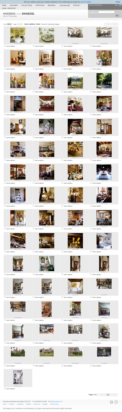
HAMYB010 (46, 135)
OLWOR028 (75, 317)
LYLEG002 (104, 363)
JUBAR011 (18, 340)
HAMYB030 (75, 226)
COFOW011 (18, 43)
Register (45, 404)
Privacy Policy (54, 404)
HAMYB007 (75, 112)
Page (14, 24)
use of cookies (86, 2)
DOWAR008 (104, 43)
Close (118, 2)
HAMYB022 (104, 180)
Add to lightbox (10, 46)
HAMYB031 (104, 226)
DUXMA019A (18, 317)
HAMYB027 (104, 203)
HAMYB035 (104, 249)
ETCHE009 (75, 66)
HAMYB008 (104, 112)
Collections (26, 5)
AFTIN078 (47, 272)
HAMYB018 (104, 157)
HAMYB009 (18, 135)
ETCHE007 (18, 66)
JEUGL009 (75, 294)
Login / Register (9, 8)
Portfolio (40, 5)
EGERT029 (104, 340)
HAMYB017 (75, 157)
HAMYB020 (46, 180)
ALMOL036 (104, 272)
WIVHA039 (75, 363)
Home (4, 5)
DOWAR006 (75, 43)
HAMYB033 (46, 249)
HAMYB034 (75, 249)
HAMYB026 (75, 203)
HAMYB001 (75, 89)
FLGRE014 (46, 89)
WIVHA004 (18, 363)
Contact (76, 5)
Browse (52, 5)
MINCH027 (47, 317)
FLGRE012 (104, 66)
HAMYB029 (46, 226)
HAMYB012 (104, 135)
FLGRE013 (18, 89)
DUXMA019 (104, 294)
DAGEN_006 (18, 386)
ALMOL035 (75, 272)
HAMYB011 (75, 135)
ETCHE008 (46, 66)
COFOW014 (46, 43)
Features (14, 5)
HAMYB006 (46, 112)
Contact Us (36, 404)
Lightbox (64, 5)
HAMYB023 (18, 203)
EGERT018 (75, 340)
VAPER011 (18, 272)
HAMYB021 (75, 180)
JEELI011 (18, 294)
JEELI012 (46, 294)
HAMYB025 (46, 203)
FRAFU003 (46, 340)
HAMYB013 (18, 157)
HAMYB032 (18, 249)
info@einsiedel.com (56, 401)
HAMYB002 (104, 89)
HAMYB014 (46, 157)
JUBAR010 (104, 317)
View (5, 24)
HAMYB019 (18, 180)
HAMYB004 (18, 112)
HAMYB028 (18, 226)
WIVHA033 (47, 363)
